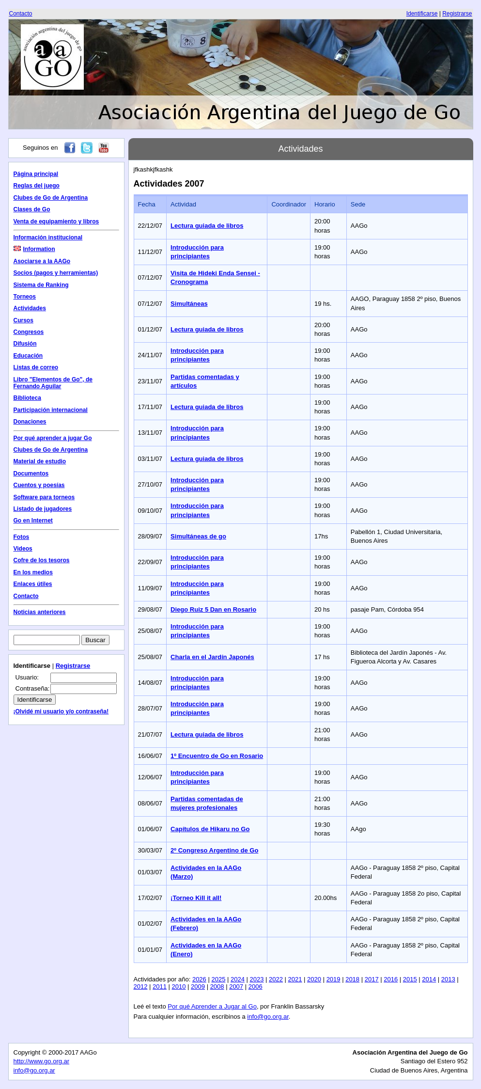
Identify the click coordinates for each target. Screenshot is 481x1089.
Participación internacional (51, 410)
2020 (314, 979)
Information (34, 249)
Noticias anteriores (40, 612)
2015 (410, 979)
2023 (257, 979)
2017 (372, 979)
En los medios (33, 572)
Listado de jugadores (43, 508)
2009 (198, 986)
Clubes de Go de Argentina (51, 197)
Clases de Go (32, 209)
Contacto (20, 13)
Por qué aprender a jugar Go (53, 438)
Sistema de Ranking (41, 285)
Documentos (31, 473)
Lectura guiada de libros (207, 225)
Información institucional (48, 237)
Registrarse (457, 13)
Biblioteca (27, 398)
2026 (199, 979)
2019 (333, 979)
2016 (391, 979)
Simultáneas (189, 303)
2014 (429, 979)
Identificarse (422, 13)
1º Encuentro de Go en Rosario (217, 755)
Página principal (36, 174)
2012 (141, 986)
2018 (352, 979)
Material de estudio (40, 461)
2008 (217, 986)
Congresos (29, 332)
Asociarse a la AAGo (42, 261)
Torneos (25, 296)
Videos (23, 548)
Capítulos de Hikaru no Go (210, 829)
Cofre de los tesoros (42, 560)
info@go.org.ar (267, 1016)
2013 (448, 979)
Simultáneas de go (198, 536)
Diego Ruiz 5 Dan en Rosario (213, 609)
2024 (238, 979)
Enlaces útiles (33, 584)
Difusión (25, 343)
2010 (179, 986)
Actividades (30, 308)
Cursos (23, 320)
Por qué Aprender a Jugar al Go (212, 1006)
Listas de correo (36, 367)
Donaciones (30, 421)
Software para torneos (44, 497)
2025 (218, 979)
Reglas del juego (37, 185)
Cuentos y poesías (39, 485)
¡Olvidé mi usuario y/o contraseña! (61, 711)
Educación (28, 355)
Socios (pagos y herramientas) (56, 272)
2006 (255, 986)
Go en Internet (33, 520)
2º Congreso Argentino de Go (214, 850)
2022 (276, 979)
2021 (295, 979)
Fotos (22, 537)
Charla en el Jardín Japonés (212, 657)
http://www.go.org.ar (42, 1061)
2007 (236, 986)
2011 (160, 986)
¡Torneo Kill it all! (196, 897)
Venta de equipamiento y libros (56, 221)
